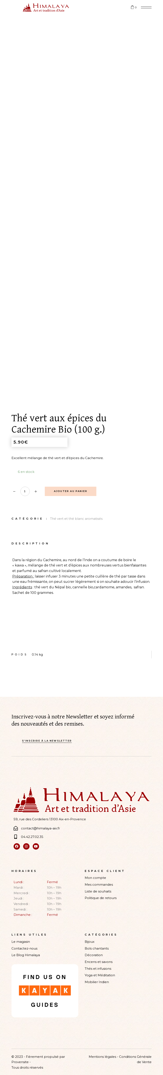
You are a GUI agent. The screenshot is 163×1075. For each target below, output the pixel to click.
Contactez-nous (24, 948)
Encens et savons (98, 962)
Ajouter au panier (70, 491)
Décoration (94, 955)
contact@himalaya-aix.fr (40, 828)
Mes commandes (99, 884)
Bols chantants (97, 948)
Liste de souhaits (98, 891)
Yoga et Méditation (100, 975)
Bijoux (89, 942)
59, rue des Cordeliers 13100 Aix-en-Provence (50, 819)
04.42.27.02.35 (32, 837)
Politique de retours (101, 898)
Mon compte (95, 878)
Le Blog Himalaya (25, 955)
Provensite (20, 1062)
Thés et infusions (98, 969)
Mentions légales (102, 1057)
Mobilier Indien (97, 982)
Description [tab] (30, 543)
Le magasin (20, 942)
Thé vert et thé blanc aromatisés (76, 519)
